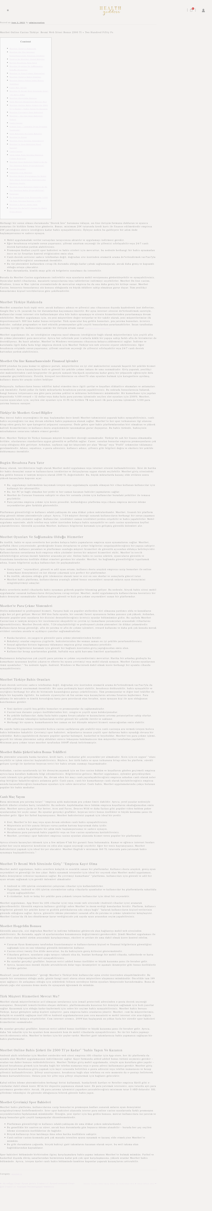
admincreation (37, 23)
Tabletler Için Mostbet (21, 173)
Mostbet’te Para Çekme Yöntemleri (27, 73)
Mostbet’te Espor (18, 137)
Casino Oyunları (18, 169)
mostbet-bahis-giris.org (97, 328)
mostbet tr (16, 1174)
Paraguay (14, 194)
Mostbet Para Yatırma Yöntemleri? (27, 141)
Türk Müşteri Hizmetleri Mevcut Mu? (28, 102)
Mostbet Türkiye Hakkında (23, 49)
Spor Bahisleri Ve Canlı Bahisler (26, 134)
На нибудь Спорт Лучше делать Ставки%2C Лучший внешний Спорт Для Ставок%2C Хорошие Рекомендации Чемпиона (37, 1185)
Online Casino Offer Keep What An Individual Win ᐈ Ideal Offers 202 (119, 1183)
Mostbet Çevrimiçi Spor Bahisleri (26, 112)
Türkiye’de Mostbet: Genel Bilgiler (27, 59)
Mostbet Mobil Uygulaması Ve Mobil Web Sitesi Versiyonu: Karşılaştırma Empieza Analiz (28, 179)
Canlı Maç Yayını (18, 88)
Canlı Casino (16, 123)
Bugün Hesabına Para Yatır (23, 63)
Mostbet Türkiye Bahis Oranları (25, 77)
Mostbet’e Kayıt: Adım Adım (24, 204)
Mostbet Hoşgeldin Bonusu (23, 98)
